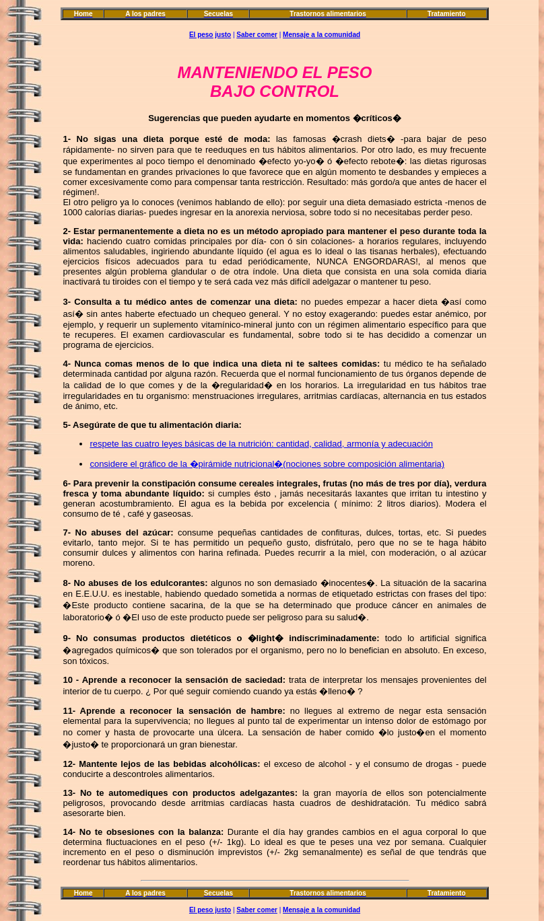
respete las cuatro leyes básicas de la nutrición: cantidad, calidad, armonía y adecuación (261, 444)
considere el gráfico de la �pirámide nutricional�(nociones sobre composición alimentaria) (267, 464)
